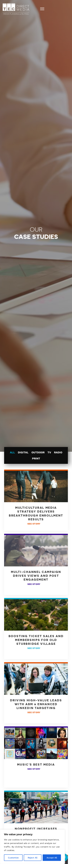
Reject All (32, 857)
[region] (32, 846)
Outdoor (38, 452)
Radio (58, 452)
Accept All (52, 857)
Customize (13, 857)
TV (49, 452)
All (12, 452)
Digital (23, 452)
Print (36, 458)
